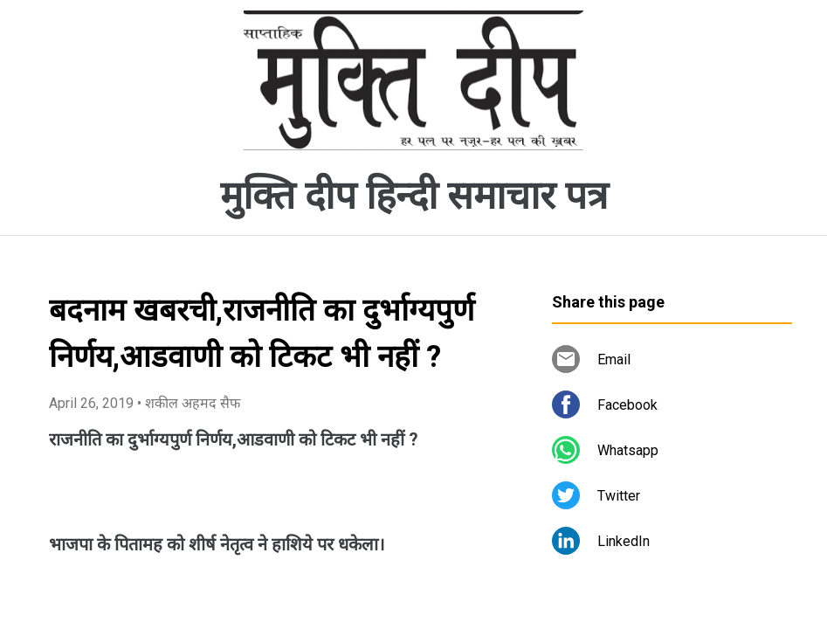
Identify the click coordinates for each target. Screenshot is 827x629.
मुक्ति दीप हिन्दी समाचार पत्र (414, 195)
